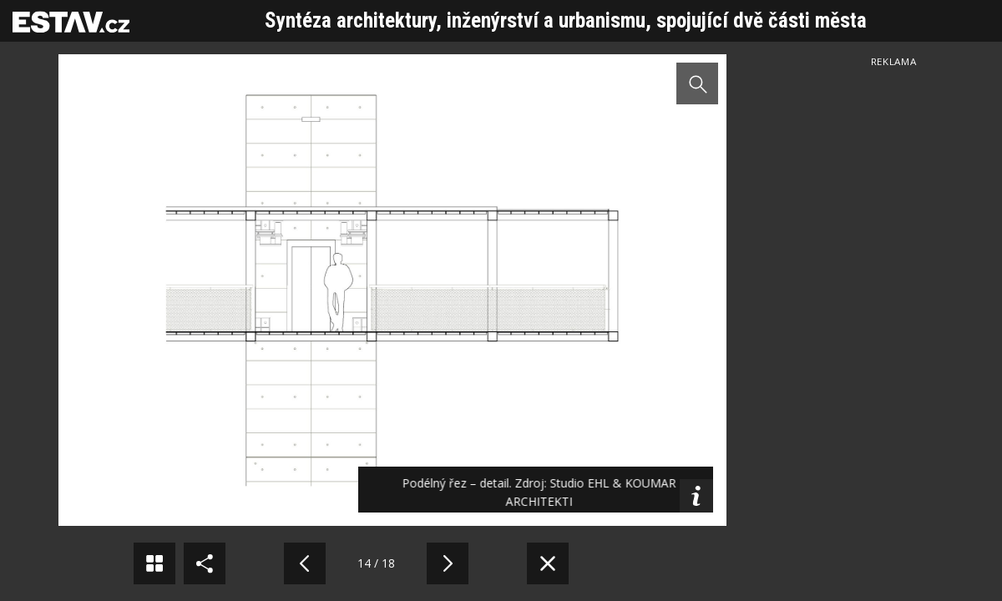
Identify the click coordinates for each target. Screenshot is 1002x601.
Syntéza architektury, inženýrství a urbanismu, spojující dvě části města (566, 20)
